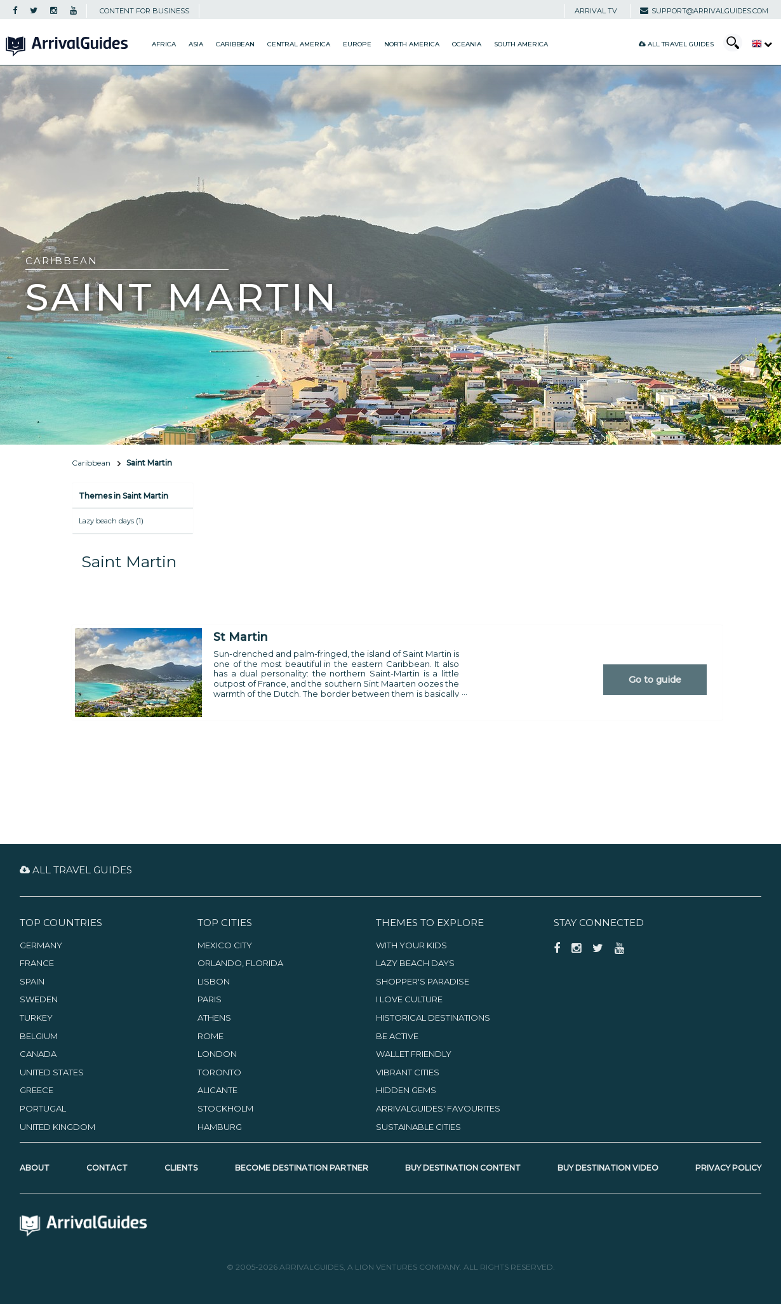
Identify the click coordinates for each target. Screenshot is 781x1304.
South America (521, 44)
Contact (107, 1168)
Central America (298, 44)
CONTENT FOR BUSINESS (144, 10)
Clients (180, 1168)
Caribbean (235, 44)
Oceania (466, 44)
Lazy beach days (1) (111, 520)
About (35, 1168)
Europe (357, 44)
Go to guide (655, 679)
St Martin (240, 637)
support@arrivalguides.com (704, 10)
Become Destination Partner (301, 1168)
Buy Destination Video (607, 1168)
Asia (196, 44)
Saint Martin (149, 462)
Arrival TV (596, 10)
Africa (164, 44)
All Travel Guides (676, 44)
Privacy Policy (728, 1168)
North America (411, 44)
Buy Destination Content (463, 1168)
